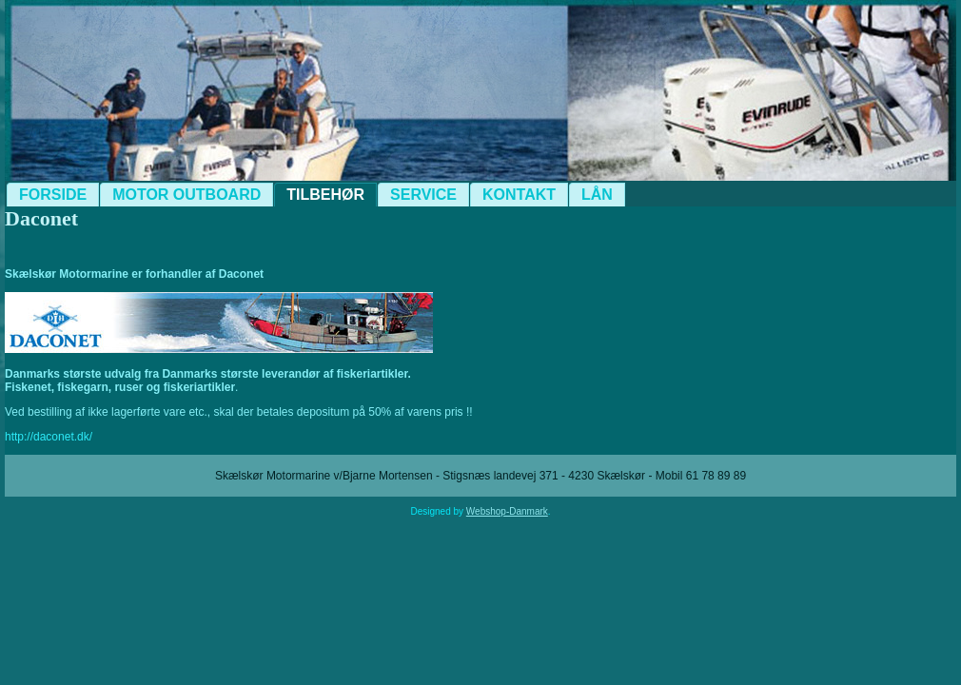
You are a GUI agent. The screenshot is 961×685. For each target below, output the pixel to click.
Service (423, 194)
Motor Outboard (186, 194)
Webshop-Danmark (507, 511)
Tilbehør (325, 194)
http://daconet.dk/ (48, 436)
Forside (53, 194)
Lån (597, 194)
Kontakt (519, 194)
